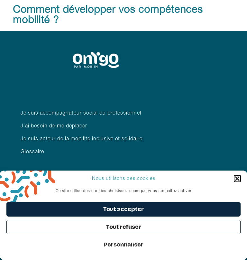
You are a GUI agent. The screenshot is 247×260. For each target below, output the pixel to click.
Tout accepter (123, 209)
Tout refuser (123, 227)
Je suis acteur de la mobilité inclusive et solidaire (82, 139)
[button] (237, 178)
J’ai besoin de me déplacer (54, 126)
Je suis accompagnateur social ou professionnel (81, 113)
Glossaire (32, 152)
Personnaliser (123, 244)
